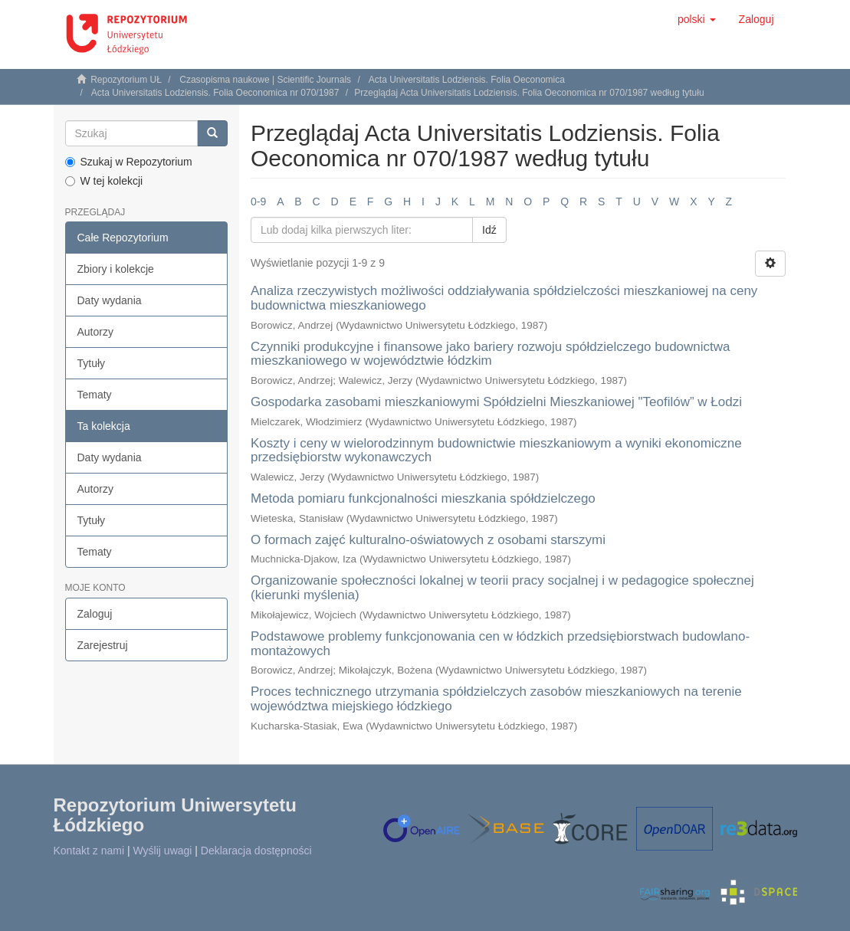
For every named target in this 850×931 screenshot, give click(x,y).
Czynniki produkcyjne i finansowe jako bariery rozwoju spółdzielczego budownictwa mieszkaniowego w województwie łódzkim (490, 354)
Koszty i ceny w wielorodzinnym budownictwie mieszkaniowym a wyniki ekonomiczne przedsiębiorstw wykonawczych (496, 450)
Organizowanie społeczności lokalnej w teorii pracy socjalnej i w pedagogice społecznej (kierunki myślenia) (502, 587)
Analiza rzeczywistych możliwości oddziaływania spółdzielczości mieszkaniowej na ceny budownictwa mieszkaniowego (504, 298)
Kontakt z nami (89, 850)
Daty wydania (109, 300)
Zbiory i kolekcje (115, 269)
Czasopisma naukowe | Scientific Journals (265, 79)
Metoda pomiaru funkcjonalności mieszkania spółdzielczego (423, 498)
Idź (489, 230)
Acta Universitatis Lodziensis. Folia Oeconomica (467, 79)
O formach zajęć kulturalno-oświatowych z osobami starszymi (428, 540)
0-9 (258, 201)
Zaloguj (95, 614)
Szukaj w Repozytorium (128, 162)
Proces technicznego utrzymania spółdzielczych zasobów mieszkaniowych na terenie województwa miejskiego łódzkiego (496, 698)
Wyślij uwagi (162, 850)
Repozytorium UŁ (126, 79)
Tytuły (91, 363)
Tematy (94, 394)
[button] (696, 19)
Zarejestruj (102, 645)
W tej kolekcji (104, 181)
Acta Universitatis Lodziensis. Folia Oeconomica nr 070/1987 (215, 92)
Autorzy (95, 332)
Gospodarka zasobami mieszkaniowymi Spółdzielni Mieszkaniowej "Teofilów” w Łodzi (496, 402)
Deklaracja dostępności (256, 850)
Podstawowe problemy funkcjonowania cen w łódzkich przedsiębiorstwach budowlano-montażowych (500, 643)
